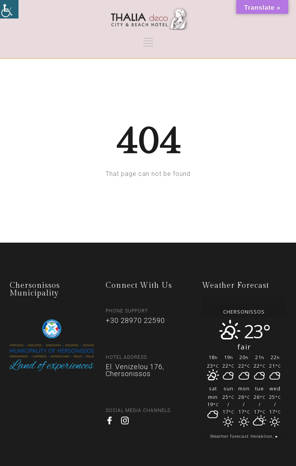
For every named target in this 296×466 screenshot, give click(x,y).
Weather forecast (244, 436)
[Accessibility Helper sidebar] (9, 9)
